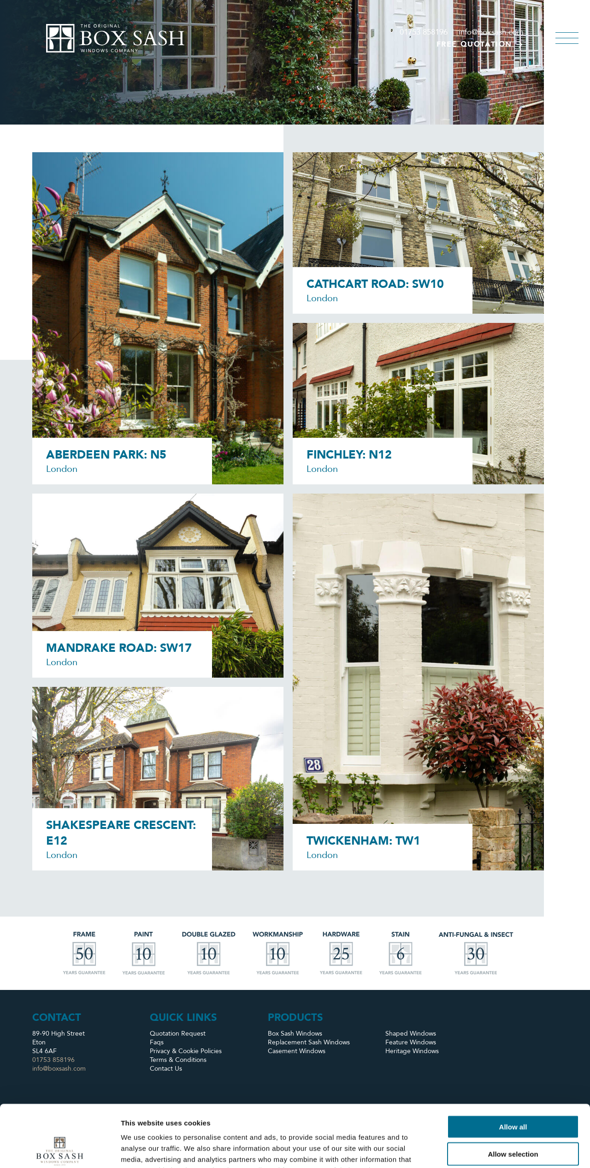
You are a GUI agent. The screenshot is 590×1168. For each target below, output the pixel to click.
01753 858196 (424, 32)
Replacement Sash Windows (309, 1042)
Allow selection (513, 1096)
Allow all (513, 1069)
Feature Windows (410, 1042)
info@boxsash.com (491, 32)
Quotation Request (178, 1033)
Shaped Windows (410, 1033)
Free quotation (480, 44)
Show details (483, 1150)
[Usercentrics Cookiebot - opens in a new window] (59, 1150)
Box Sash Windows (295, 1033)
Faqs (157, 1042)
